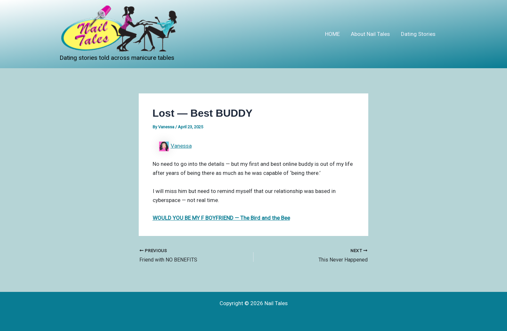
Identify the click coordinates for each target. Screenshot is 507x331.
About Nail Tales (370, 34)
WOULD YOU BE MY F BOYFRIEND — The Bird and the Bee (221, 218)
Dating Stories (418, 34)
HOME (332, 34)
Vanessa (181, 146)
